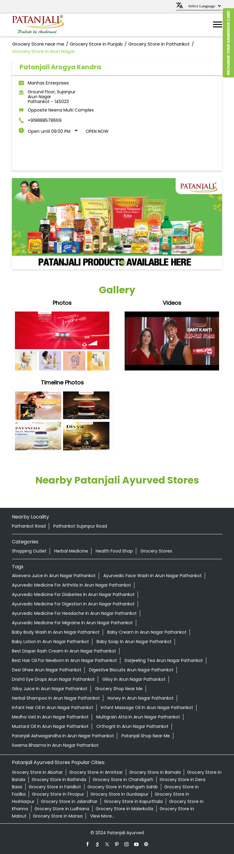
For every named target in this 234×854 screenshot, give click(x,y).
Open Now (97, 131)
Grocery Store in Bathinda (59, 780)
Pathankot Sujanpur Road (80, 526)
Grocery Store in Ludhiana (61, 809)
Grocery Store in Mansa (58, 816)
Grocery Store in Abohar (37, 772)
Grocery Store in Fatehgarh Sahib (122, 787)
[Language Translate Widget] (203, 6)
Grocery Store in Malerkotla (124, 809)
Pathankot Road (29, 526)
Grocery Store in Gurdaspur (119, 794)
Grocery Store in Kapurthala (133, 801)
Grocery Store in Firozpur (58, 794)
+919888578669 (45, 120)
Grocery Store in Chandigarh (123, 780)
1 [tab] (112, 261)
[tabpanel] (117, 223)
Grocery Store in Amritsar (96, 772)
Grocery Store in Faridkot (55, 787)
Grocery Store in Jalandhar (69, 801)
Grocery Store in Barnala (155, 772)
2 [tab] (121, 261)
